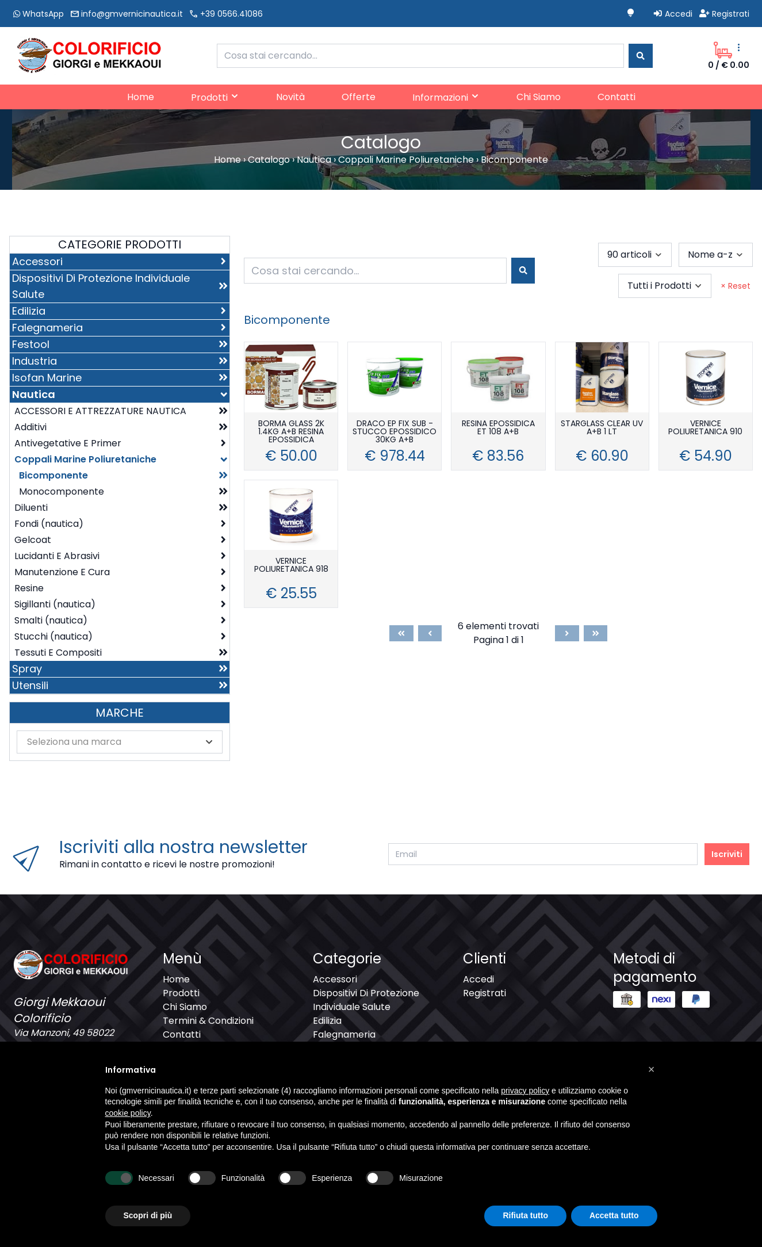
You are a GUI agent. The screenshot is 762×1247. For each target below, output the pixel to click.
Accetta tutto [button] (614, 1215)
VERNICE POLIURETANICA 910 (705, 428)
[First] (401, 633)
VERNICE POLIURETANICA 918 (291, 566)
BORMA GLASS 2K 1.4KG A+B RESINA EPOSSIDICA (291, 432)
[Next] (567, 633)
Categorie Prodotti (119, 244)
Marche (119, 713)
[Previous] (430, 633)
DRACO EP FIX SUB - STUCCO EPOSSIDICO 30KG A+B (394, 432)
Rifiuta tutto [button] (525, 1215)
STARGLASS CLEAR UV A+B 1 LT (602, 428)
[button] (651, 1069)
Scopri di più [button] (148, 1215)
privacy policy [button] (525, 1090)
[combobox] (421, 56)
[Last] (596, 633)
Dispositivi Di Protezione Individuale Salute (366, 999)
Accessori (335, 979)
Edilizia (327, 1020)
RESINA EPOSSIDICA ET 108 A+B (498, 428)
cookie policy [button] (128, 1113)
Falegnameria (344, 1034)
